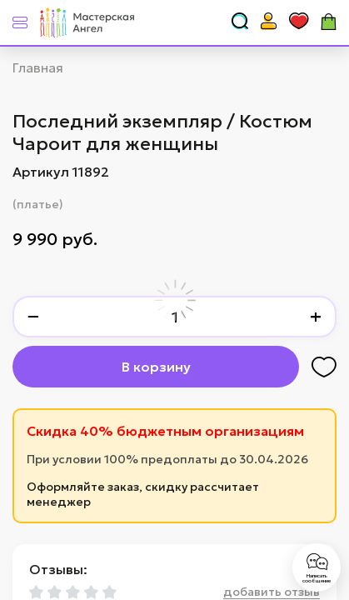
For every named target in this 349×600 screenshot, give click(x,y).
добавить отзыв (271, 591)
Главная (37, 67)
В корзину (156, 366)
